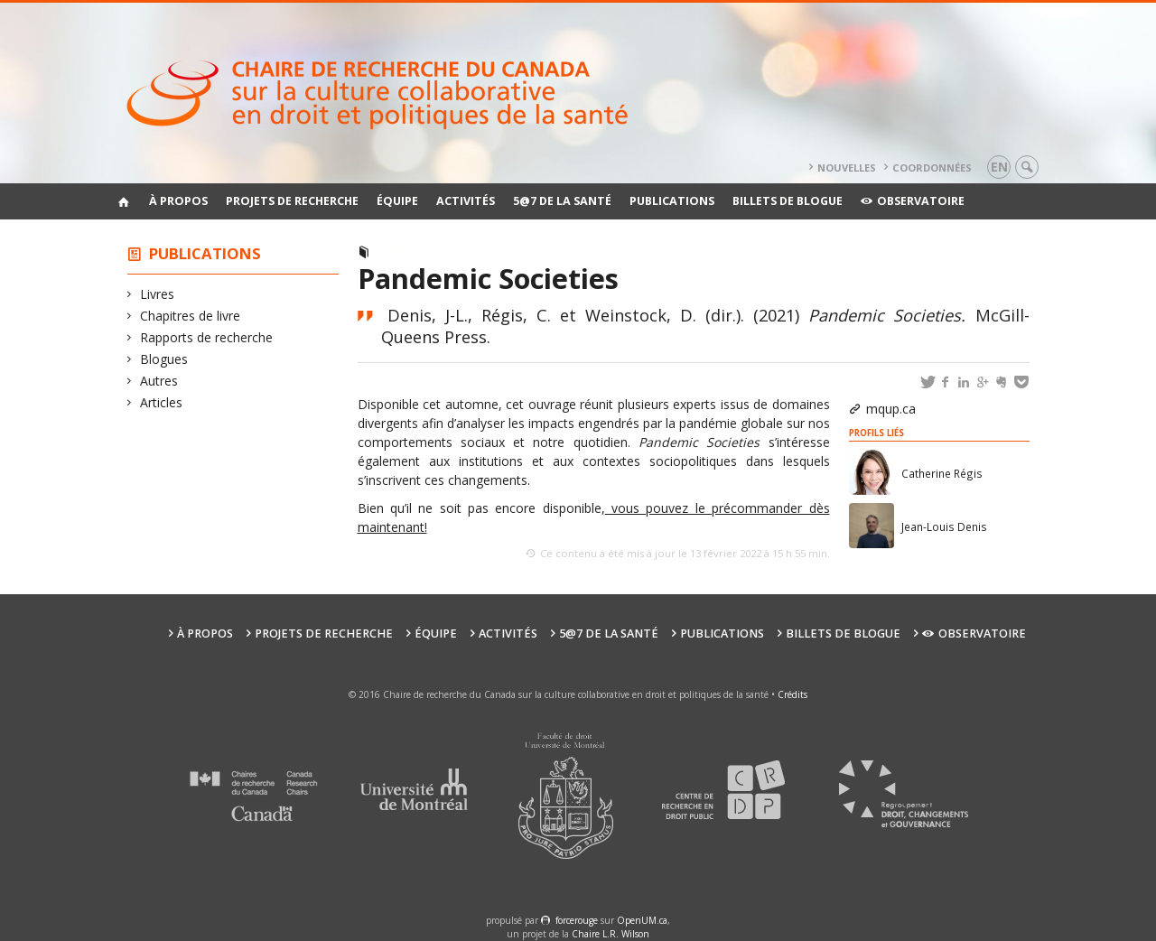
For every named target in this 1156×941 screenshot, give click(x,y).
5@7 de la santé (562, 201)
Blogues (164, 359)
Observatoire (913, 201)
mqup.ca (891, 408)
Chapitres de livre (190, 315)
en (999, 166)
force (576, 920)
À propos (178, 201)
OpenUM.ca (642, 920)
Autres (159, 380)
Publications (671, 201)
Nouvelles (846, 167)
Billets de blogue (787, 201)
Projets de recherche (292, 201)
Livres (157, 294)
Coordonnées (932, 167)
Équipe (397, 201)
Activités (465, 201)
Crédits (792, 694)
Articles (161, 402)
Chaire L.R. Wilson (610, 933)
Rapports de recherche (207, 337)
